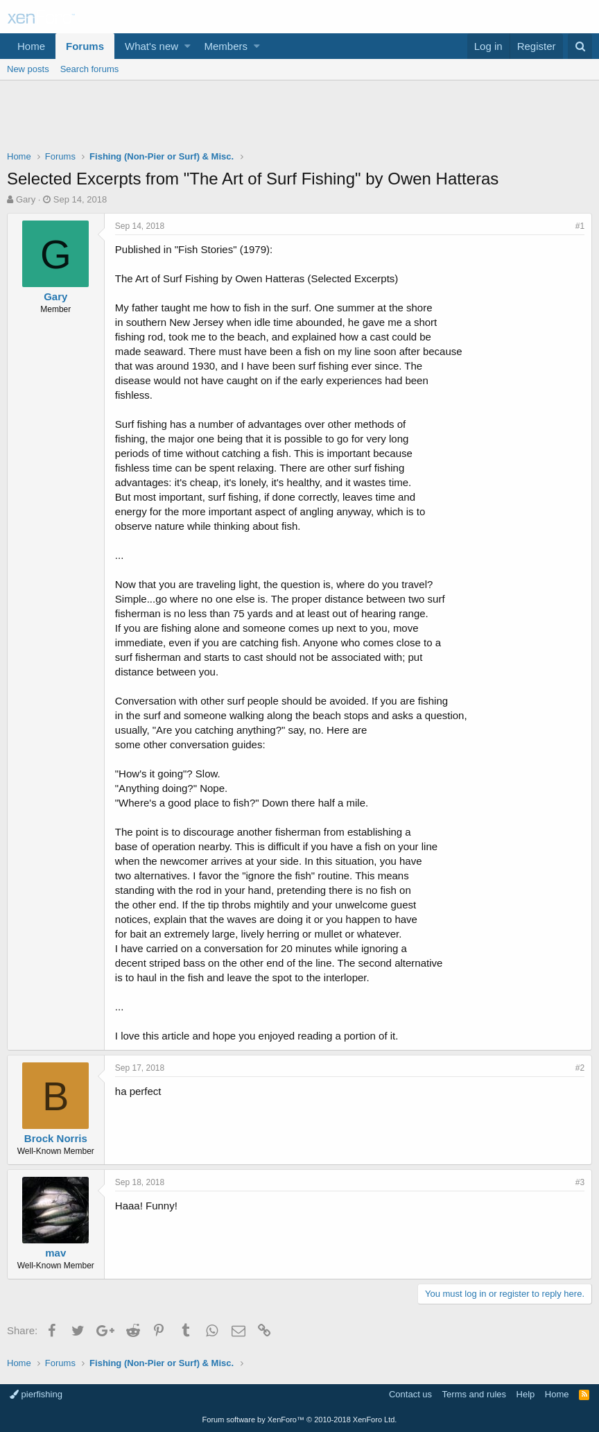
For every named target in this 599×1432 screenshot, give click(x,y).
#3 (579, 1182)
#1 (579, 226)
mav (55, 1253)
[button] (187, 46)
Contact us (410, 1394)
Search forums (89, 69)
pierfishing (36, 1394)
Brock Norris (55, 1138)
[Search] (580, 46)
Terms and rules (474, 1394)
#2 (579, 1068)
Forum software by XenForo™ (299, 1419)
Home (31, 46)
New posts (28, 69)
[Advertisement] (299, 118)
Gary (25, 199)
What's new (151, 46)
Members (226, 46)
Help (525, 1394)
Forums (85, 46)
